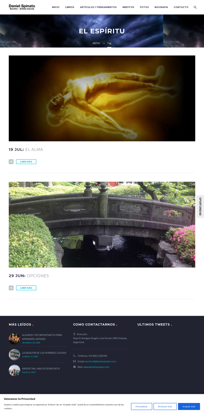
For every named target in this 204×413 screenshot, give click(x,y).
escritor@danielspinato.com (100, 361)
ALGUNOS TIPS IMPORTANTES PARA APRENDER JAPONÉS (42, 337)
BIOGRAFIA (161, 7)
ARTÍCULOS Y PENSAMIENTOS (98, 7)
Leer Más (26, 161)
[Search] (195, 7)
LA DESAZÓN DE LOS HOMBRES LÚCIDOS (44, 352)
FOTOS (144, 7)
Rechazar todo (165, 406)
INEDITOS (128, 7)
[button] (11, 161)
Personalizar (142, 406)
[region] (102, 403)
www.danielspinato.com (96, 366)
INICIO (55, 7)
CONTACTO (181, 7)
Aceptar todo (189, 406)
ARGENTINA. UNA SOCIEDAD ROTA (41, 368)
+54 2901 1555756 (97, 355)
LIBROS (69, 7)
